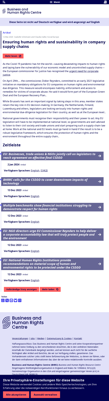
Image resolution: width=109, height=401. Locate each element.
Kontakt (78, 338)
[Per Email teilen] (19, 300)
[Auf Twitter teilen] (7, 300)
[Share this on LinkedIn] (11, 300)
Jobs (33, 338)
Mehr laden (48, 289)
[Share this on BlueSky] (15, 300)
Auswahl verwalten (45, 394)
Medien (40, 338)
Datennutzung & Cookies (59, 338)
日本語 (44, 170)
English (35, 170)
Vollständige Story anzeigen (21, 289)
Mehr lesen (13, 56)
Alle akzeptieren (16, 394)
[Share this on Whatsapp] (3, 300)
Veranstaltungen (20, 338)
